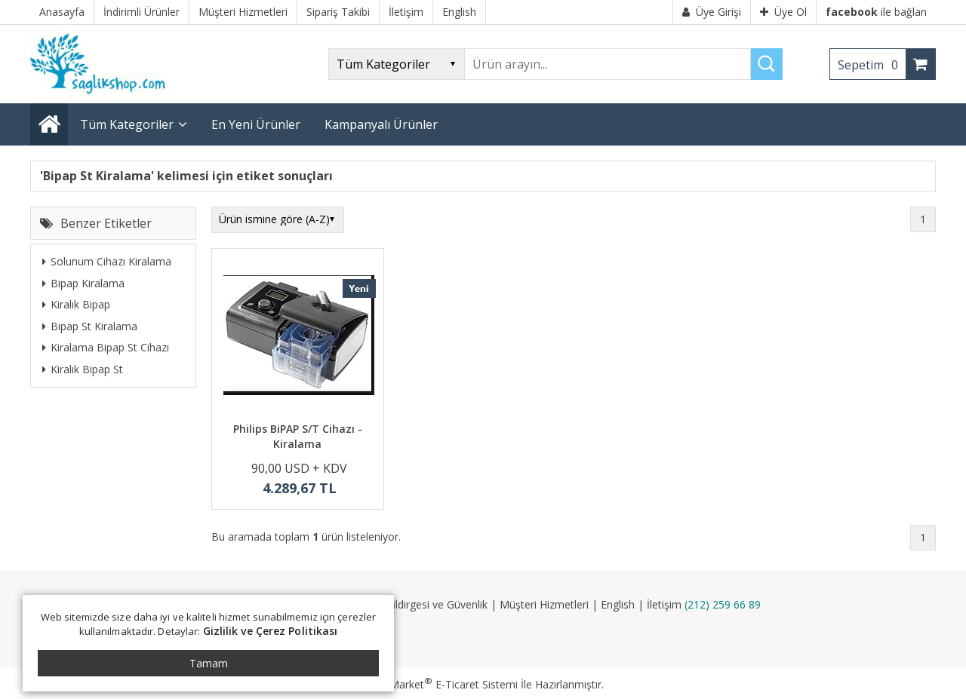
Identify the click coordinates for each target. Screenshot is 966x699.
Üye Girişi (711, 12)
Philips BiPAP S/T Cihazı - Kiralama (297, 436)
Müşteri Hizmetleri (544, 604)
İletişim (664, 604)
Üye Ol (783, 12)
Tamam (208, 663)
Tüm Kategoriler (127, 124)
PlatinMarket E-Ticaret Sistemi (440, 684)
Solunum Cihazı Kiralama (106, 261)
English (618, 604)
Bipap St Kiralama (89, 326)
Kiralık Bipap (76, 304)
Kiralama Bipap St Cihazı (105, 347)
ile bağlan (876, 12)
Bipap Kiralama (83, 283)
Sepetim (872, 65)
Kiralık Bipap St (82, 369)
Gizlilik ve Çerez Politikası (270, 631)
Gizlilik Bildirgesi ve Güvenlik (420, 604)
